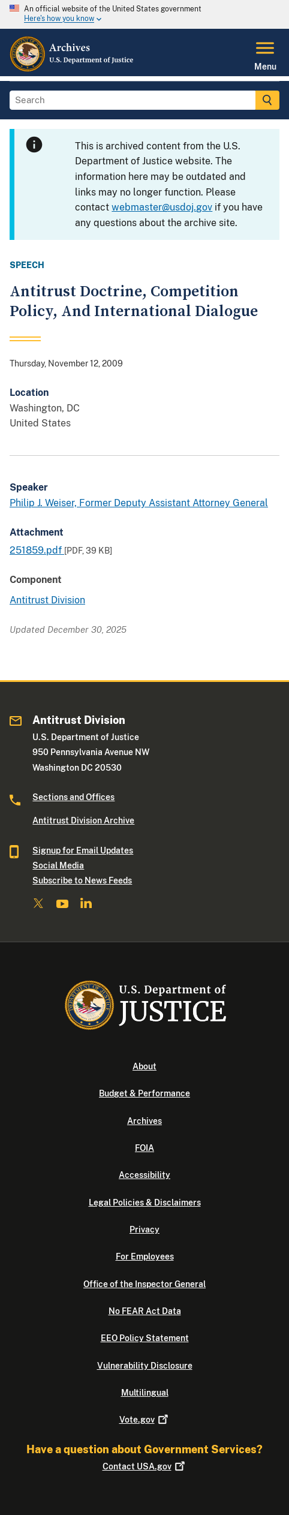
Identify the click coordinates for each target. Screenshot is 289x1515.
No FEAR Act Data (145, 1311)
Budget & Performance (144, 1093)
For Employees (145, 1256)
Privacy (144, 1229)
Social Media (58, 865)
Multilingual (144, 1392)
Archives (144, 1121)
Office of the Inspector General (144, 1284)
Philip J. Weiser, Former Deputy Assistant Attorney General (139, 503)
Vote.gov (144, 1419)
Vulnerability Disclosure (144, 1365)
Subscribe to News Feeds (82, 880)
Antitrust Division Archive (83, 820)
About (144, 1066)
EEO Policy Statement (145, 1338)
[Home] (72, 69)
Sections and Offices (73, 797)
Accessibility (144, 1175)
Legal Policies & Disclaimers (145, 1202)
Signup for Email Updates (82, 850)
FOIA (144, 1148)
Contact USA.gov (145, 1466)
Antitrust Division (47, 600)
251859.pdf (37, 550)
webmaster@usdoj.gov (162, 207)
